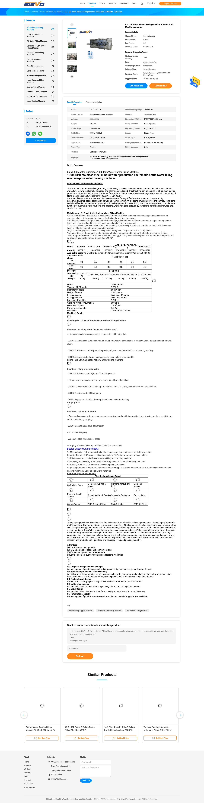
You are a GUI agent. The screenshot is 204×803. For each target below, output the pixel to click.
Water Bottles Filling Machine (40, 29)
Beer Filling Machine (40, 66)
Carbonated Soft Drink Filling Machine (40, 47)
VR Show (27, 769)
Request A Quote (170, 3)
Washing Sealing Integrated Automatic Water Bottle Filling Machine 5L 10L (157, 730)
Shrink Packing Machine (40, 96)
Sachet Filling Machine (40, 87)
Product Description (94, 102)
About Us (27, 773)
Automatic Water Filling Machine (109, 611)
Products (27, 765)
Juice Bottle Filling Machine (40, 35)
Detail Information (74, 102)
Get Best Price (136, 86)
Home (26, 762)
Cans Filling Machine (40, 71)
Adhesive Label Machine (40, 91)
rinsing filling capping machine (80, 611)
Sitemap (27, 780)
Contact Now (40, 140)
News (26, 776)
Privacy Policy (29, 787)
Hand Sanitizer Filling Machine (40, 81)
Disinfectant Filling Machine (40, 60)
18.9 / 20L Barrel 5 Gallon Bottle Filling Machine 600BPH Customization (80, 730)
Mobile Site (28, 784)
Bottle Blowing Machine (40, 75)
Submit (80, 656)
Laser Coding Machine (40, 101)
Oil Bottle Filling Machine (40, 41)
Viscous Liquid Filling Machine (40, 54)
